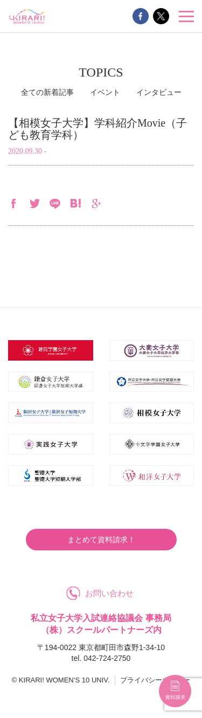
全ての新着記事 (47, 92)
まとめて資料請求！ (101, 539)
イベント (105, 92)
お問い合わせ (109, 593)
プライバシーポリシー (155, 680)
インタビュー (159, 92)
